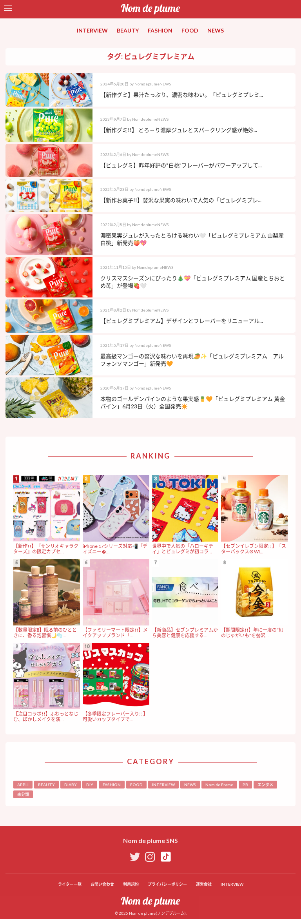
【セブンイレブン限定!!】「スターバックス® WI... (253, 549)
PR (245, 784)
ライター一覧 (70, 884)
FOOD (189, 30)
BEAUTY (128, 30)
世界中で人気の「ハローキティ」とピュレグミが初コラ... (182, 549)
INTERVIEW (92, 30)
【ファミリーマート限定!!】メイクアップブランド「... (115, 632)
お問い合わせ (102, 884)
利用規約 (131, 884)
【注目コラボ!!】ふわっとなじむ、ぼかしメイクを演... (45, 716)
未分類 (23, 794)
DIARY (70, 784)
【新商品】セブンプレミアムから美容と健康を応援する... (185, 632)
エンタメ (265, 784)
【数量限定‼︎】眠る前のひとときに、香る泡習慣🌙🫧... (45, 632)
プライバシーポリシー (167, 884)
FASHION (160, 30)
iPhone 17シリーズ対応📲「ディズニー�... (115, 549)
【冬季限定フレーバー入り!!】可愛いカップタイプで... (115, 716)
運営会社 (204, 884)
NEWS (215, 30)
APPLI (23, 784)
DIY (89, 784)
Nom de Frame (219, 784)
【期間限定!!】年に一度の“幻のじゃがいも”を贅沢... (252, 632)
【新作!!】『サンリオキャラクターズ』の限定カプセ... (45, 549)
